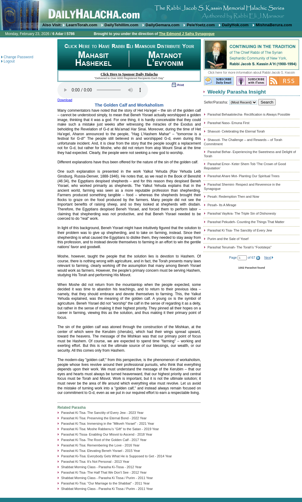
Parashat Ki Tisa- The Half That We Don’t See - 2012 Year (103, 472)
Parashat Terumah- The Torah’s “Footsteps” (239, 247)
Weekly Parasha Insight (236, 92)
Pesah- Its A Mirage (221, 205)
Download (64, 100)
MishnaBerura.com (274, 25)
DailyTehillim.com (121, 25)
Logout (9, 61)
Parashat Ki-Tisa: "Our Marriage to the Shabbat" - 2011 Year (105, 483)
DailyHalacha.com (151, 11)
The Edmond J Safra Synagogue (186, 34)
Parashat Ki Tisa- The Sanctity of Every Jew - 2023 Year (102, 412)
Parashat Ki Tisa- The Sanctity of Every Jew (239, 230)
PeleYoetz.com (201, 25)
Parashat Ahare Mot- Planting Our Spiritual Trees (243, 176)
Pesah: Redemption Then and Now (233, 196)
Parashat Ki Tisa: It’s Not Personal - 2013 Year (95, 461)
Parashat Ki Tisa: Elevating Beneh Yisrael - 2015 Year (100, 450)
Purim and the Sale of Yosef (228, 239)
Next (267, 257)
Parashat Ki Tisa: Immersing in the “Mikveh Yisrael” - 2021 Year (107, 423)
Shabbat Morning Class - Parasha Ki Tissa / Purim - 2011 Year (107, 478)
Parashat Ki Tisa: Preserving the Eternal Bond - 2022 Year (103, 418)
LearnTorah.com (81, 25)
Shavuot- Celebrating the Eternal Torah (236, 131)
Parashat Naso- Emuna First (228, 123)
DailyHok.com (235, 25)
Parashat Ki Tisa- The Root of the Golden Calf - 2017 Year (103, 440)
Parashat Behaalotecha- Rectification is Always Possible (248, 114)
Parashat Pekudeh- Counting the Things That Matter (245, 222)
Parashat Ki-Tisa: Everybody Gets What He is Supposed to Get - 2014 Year (116, 456)
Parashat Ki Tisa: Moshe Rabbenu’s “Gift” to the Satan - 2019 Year (110, 429)
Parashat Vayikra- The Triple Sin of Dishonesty (241, 213)
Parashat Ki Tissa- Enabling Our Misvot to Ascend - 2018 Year (106, 434)
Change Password (18, 57)
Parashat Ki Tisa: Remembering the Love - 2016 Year (100, 445)
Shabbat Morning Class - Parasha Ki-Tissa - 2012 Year (101, 467)
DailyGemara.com (163, 25)
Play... (102, 90)
